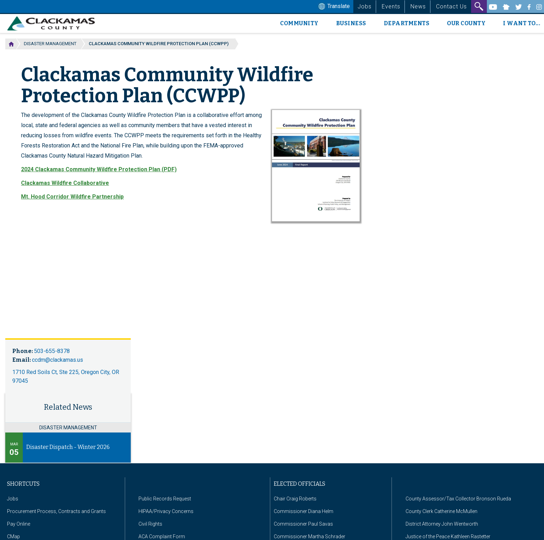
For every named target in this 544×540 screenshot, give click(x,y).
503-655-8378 (52, 351)
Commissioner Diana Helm (303, 511)
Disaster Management (50, 43)
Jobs (365, 6)
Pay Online (18, 524)
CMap (13, 536)
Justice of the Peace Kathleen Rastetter (448, 536)
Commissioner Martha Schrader (309, 536)
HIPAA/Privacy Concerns (165, 511)
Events (391, 6)
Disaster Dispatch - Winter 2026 (68, 447)
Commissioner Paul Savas (303, 524)
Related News (68, 407)
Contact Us (451, 6)
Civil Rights (150, 524)
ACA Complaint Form (161, 536)
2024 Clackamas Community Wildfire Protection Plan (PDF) (99, 169)
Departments (407, 23)
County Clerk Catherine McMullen (441, 511)
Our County (466, 23)
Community (299, 23)
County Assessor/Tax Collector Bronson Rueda (458, 498)
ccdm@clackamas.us (57, 359)
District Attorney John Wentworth (442, 524)
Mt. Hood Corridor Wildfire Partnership (72, 196)
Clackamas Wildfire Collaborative (65, 183)
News (418, 6)
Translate (333, 6)
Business (351, 23)
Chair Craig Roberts (295, 498)
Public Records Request (164, 498)
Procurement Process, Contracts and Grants (56, 511)
